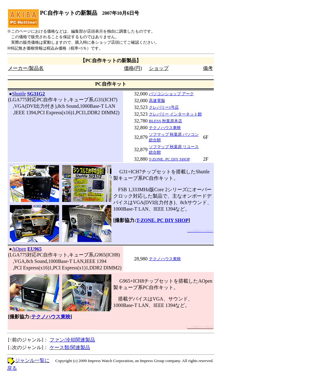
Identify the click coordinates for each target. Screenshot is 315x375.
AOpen (19, 249)
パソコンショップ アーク (171, 93)
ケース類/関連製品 (70, 347)
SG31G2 (36, 93)
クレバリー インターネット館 (175, 114)
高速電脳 (157, 100)
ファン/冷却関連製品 (72, 339)
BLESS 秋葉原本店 (165, 121)
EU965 (34, 249)
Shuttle (19, 93)
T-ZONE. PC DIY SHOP (169, 159)
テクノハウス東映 (165, 127)
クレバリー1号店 (164, 107)
